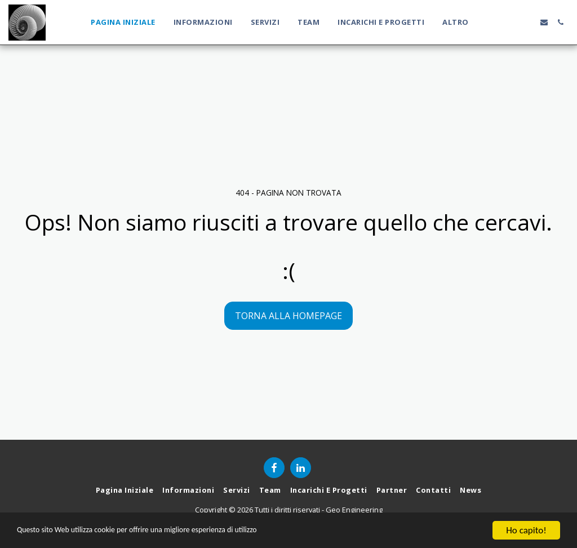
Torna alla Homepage (288, 316)
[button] (495, 22)
